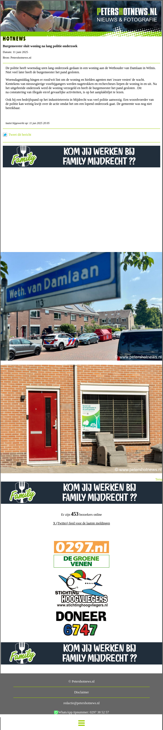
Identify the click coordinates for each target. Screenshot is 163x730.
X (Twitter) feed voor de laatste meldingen (81, 523)
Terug (159, 479)
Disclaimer (81, 692)
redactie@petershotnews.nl (81, 703)
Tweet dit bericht (20, 135)
